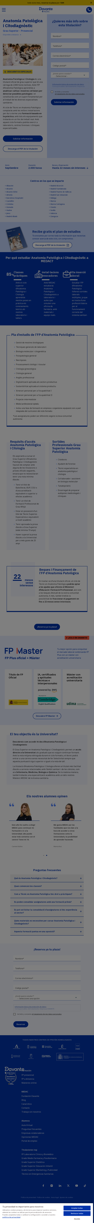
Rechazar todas (77, 1213)
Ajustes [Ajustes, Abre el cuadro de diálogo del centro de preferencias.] (77, 1219)
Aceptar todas (77, 1208)
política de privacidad (11, 1217)
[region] (46, 1213)
